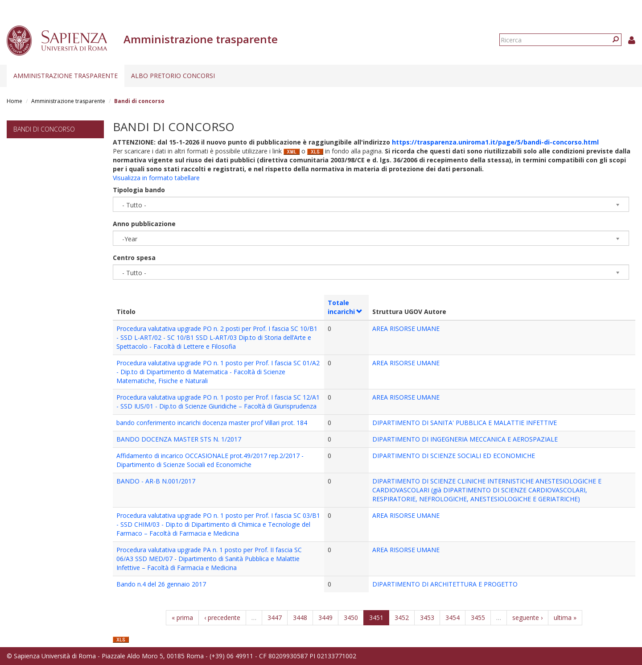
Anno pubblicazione (144, 223)
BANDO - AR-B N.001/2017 (155, 481)
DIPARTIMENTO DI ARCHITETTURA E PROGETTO (445, 584)
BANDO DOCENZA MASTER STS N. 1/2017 (178, 439)
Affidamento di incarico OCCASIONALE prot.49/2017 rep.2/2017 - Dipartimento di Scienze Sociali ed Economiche (210, 460)
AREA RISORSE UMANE (406, 328)
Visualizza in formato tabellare (156, 177)
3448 (300, 617)
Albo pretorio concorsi (173, 75)
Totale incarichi (345, 307)
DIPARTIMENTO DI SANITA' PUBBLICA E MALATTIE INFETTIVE (464, 422)
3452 (402, 617)
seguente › (527, 617)
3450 (351, 617)
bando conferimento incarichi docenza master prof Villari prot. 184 (211, 422)
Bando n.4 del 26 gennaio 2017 (161, 584)
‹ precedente (222, 617)
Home (14, 101)
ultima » (565, 617)
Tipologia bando (139, 190)
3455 (478, 617)
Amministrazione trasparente (65, 75)
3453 (427, 617)
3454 (452, 617)
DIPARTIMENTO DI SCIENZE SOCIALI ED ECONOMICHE (453, 455)
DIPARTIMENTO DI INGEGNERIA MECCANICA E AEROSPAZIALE (465, 439)
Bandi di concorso (44, 129)
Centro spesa (134, 257)
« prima (182, 617)
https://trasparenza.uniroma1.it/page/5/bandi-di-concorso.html (495, 142)
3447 (275, 617)
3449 (325, 617)
